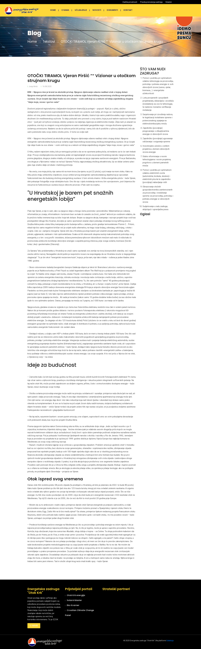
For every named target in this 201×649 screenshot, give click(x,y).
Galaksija (170, 641)
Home (53, 10)
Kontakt (128, 10)
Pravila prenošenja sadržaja (151, 2)
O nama (65, 10)
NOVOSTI (97, 10)
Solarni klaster (74, 600)
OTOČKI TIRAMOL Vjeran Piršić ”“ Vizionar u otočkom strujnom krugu (112, 41)
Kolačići (169, 2)
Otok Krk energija (76, 595)
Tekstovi (49, 41)
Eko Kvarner (73, 605)
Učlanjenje (81, 10)
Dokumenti (112, 10)
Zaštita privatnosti (129, 2)
